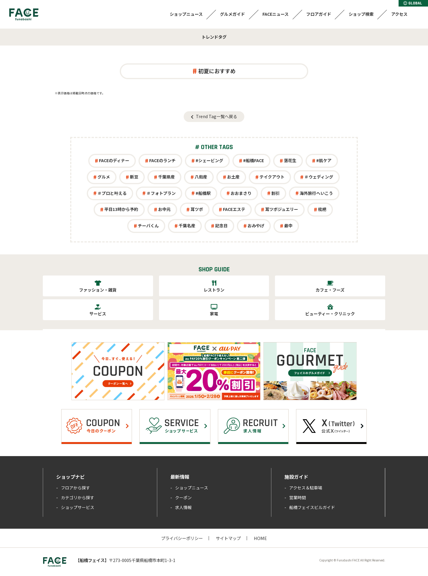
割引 (275, 193)
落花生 (290, 160)
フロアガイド (317, 14)
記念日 (221, 225)
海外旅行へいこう (316, 193)
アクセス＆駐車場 (305, 488)
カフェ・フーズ (330, 290)
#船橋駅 (203, 193)
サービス (97, 314)
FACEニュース (274, 14)
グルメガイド (230, 14)
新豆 (134, 177)
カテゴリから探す (77, 497)
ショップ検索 (360, 14)
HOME (260, 538)
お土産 (233, 177)
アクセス (399, 14)
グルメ (103, 177)
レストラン (214, 290)
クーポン (183, 497)
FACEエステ (234, 209)
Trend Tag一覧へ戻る (216, 116)
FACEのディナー (114, 160)
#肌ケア (323, 160)
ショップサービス (77, 507)
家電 (214, 314)
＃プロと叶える (112, 193)
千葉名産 (187, 225)
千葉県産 (166, 177)
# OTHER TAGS (214, 147)
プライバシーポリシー (182, 538)
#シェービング (209, 160)
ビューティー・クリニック (330, 314)
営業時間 (297, 497)
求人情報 (183, 507)
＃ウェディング (318, 177)
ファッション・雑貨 (98, 290)
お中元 (164, 209)
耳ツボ (197, 209)
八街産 (201, 177)
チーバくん (148, 225)
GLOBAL (412, 3)
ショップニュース (184, 14)
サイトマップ (228, 538)
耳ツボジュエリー (281, 209)
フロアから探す (75, 488)
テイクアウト (271, 177)
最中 (288, 225)
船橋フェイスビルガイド (312, 507)
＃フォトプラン (161, 193)
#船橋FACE (253, 160)
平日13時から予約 (121, 209)
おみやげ (256, 225)
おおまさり (241, 193)
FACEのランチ (162, 160)
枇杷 (322, 209)
